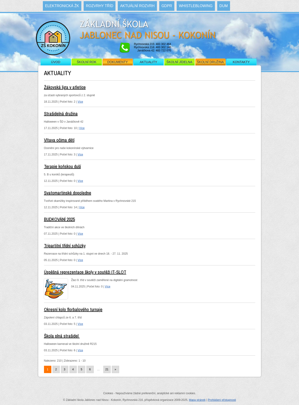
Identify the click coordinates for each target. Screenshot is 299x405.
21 (106, 369)
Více (80, 101)
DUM (223, 6)
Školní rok (86, 62)
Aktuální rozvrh (137, 6)
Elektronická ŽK (62, 6)
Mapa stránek (197, 400)
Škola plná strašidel (62, 336)
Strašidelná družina (61, 113)
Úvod (55, 62)
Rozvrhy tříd (99, 6)
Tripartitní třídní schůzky (64, 245)
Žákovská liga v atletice (65, 87)
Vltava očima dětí (59, 140)
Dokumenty (117, 62)
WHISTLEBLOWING (196, 6)
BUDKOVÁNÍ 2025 (59, 219)
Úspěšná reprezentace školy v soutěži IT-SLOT (85, 272)
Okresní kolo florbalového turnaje (73, 309)
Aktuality (148, 62)
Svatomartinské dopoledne (67, 193)
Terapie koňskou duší (62, 166)
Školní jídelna (179, 62)
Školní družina (210, 62)
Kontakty (241, 62)
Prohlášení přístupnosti (222, 400)
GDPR (167, 6)
